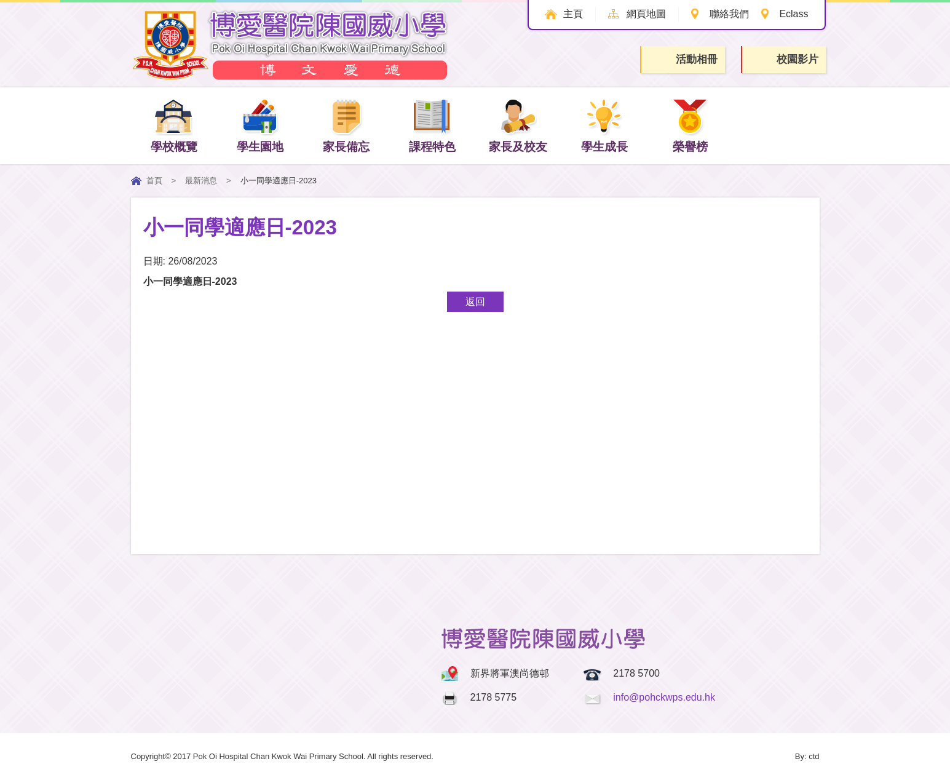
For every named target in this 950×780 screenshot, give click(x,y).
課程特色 (432, 125)
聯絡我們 (728, 14)
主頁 (572, 14)
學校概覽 (174, 125)
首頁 (154, 180)
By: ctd (807, 756)
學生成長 (604, 125)
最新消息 (201, 180)
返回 (475, 301)
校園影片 (784, 60)
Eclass (793, 14)
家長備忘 (346, 125)
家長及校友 (518, 125)
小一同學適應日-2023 (190, 281)
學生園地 (260, 125)
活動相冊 (684, 59)
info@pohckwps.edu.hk (664, 697)
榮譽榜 (690, 125)
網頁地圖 (645, 14)
